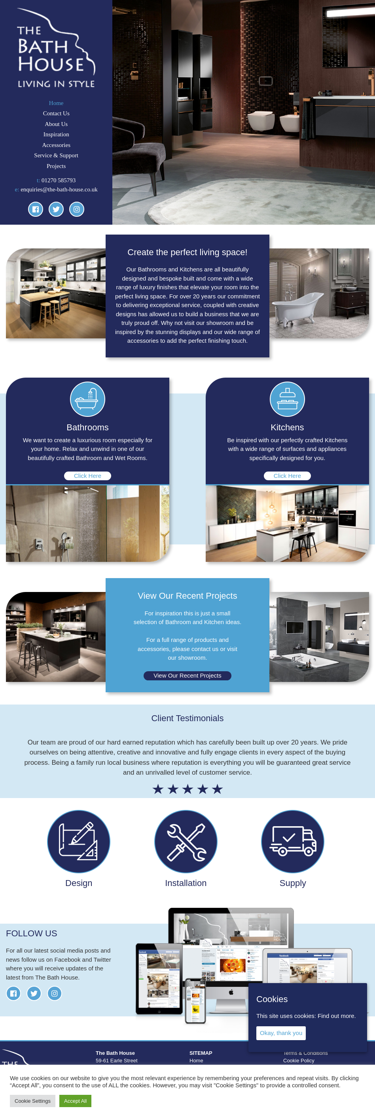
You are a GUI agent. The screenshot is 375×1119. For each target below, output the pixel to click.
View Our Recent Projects (187, 675)
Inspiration (56, 134)
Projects (56, 166)
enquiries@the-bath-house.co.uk (59, 189)
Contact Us (56, 113)
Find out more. (337, 1015)
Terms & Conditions (305, 1053)
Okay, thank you (281, 1032)
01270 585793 (59, 180)
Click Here (87, 475)
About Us (56, 124)
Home (56, 103)
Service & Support (56, 155)
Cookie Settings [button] (33, 1101)
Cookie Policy (298, 1061)
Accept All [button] (75, 1101)
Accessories (56, 145)
